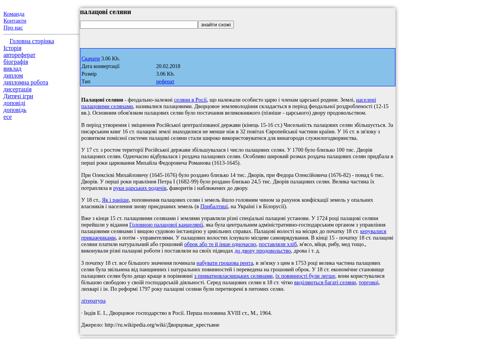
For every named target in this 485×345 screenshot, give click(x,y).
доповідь (14, 110)
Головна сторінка (32, 41)
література (93, 301)
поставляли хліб (278, 244)
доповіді (14, 103)
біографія (15, 61)
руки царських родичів (140, 188)
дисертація (17, 89)
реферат (165, 81)
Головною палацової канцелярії (166, 225)
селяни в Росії (190, 100)
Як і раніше (115, 200)
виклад (12, 68)
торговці (369, 282)
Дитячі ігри (18, 96)
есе (7, 116)
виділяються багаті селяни (325, 282)
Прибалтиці (214, 206)
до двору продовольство (263, 251)
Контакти (14, 21)
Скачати (91, 59)
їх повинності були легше (305, 276)
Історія (12, 48)
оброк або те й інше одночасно (220, 244)
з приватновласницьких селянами (233, 276)
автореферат (19, 55)
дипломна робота (25, 82)
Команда (13, 14)
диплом (13, 75)
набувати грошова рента (224, 263)
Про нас (13, 27)
